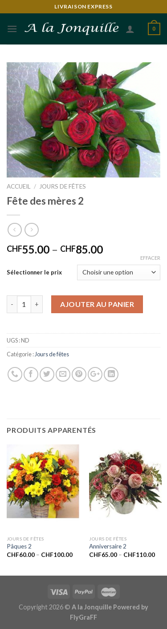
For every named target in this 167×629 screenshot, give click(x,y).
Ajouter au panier (97, 304)
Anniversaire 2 (107, 546)
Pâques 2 (19, 546)
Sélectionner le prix (34, 272)
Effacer (150, 258)
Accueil (19, 186)
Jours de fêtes (62, 186)
